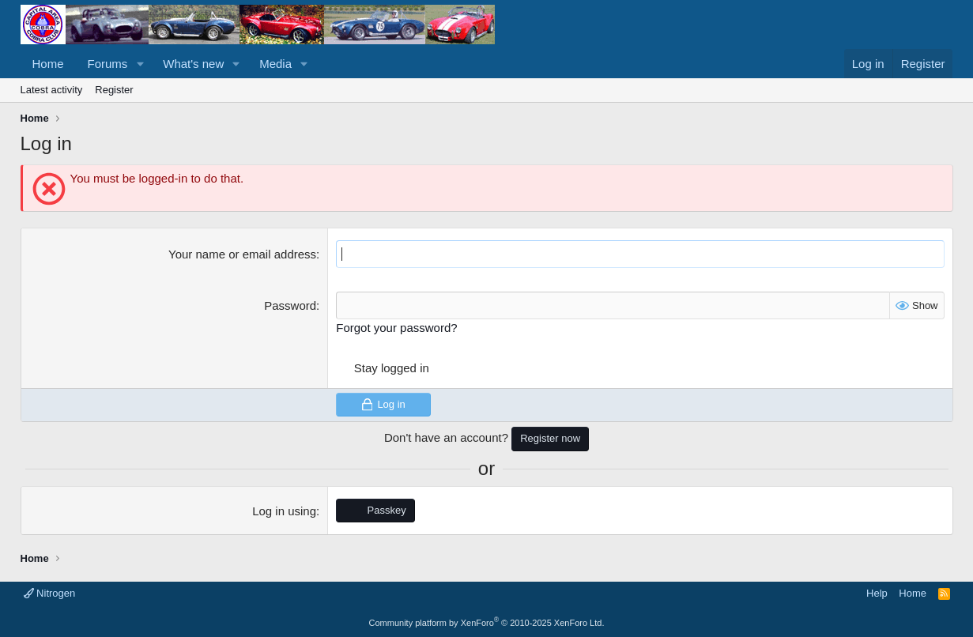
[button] (140, 63)
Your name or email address (242, 254)
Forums (108, 63)
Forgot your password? (396, 327)
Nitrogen (50, 593)
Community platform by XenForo (487, 623)
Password (290, 305)
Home (48, 63)
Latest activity (52, 90)
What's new (193, 63)
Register (114, 90)
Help (877, 593)
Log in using (284, 511)
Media (275, 63)
